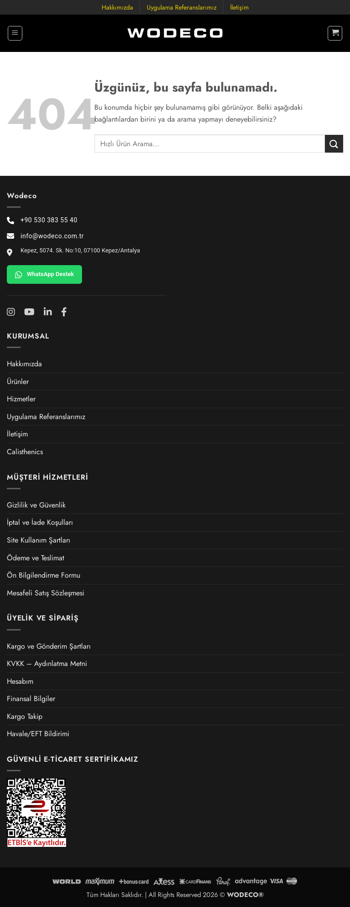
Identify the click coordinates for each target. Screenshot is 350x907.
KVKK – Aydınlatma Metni (47, 663)
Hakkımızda (117, 7)
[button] (15, 33)
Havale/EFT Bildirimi (38, 733)
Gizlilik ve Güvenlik (36, 505)
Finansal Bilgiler (31, 698)
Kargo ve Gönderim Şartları (49, 646)
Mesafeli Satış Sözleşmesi (45, 593)
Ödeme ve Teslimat (35, 558)
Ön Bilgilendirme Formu (43, 575)
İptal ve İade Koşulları (40, 522)
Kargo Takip (24, 716)
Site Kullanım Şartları (38, 540)
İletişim (239, 7)
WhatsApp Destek (44, 275)
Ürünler (18, 381)
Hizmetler (21, 399)
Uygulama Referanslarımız (181, 7)
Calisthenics (25, 451)
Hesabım (20, 681)
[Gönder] (334, 144)
